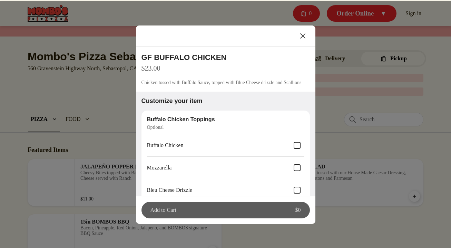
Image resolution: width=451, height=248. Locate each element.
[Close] (303, 35)
